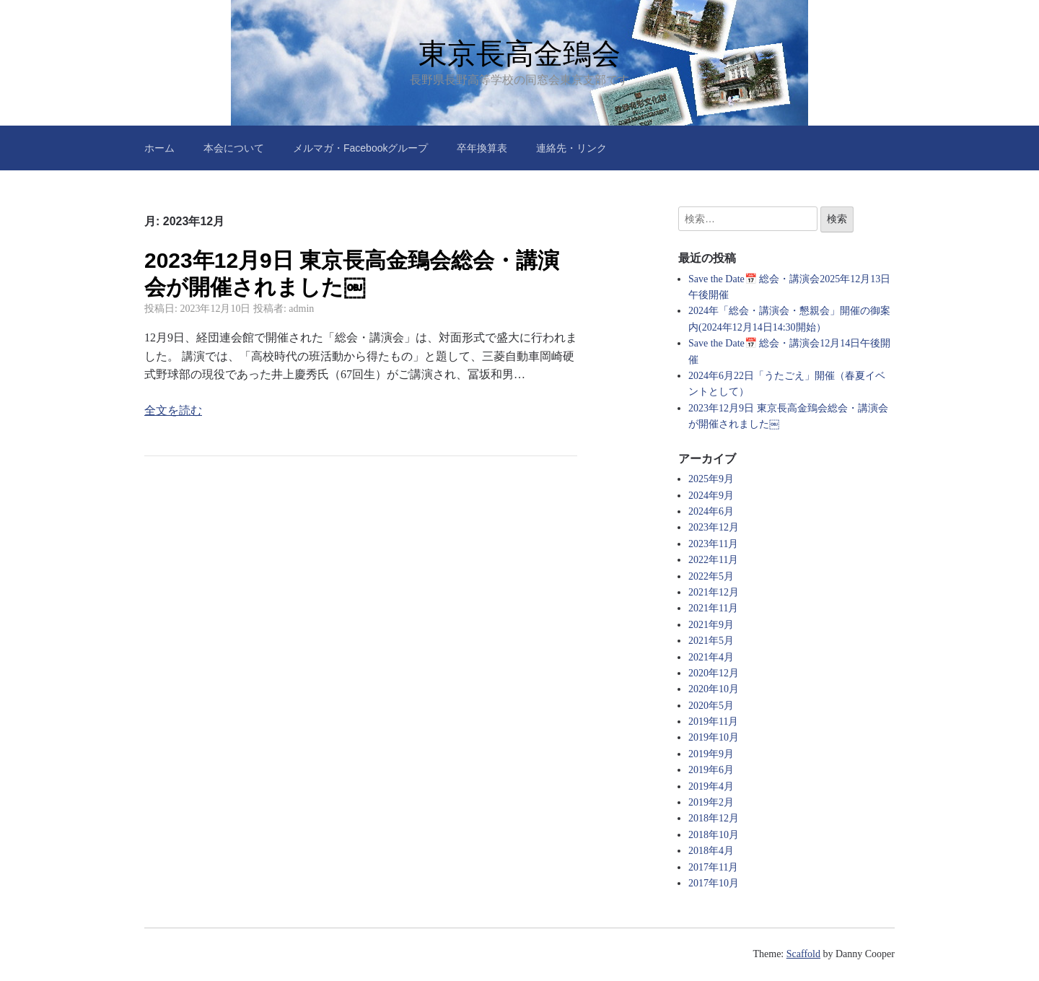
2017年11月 (713, 867)
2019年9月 (711, 754)
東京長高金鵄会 (519, 53)
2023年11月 (713, 544)
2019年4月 (711, 786)
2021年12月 (713, 592)
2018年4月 (711, 850)
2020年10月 (713, 689)
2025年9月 (711, 479)
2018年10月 (713, 834)
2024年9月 (711, 495)
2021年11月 (713, 608)
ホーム (159, 148)
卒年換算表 (482, 148)
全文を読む (173, 410)
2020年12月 (713, 673)
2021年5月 (711, 640)
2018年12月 (713, 818)
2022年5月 (711, 576)
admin (301, 308)
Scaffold (803, 954)
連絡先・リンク (571, 148)
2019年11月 (713, 721)
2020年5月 (711, 705)
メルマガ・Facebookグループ (360, 148)
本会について (233, 148)
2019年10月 (713, 737)
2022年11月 (713, 559)
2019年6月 (711, 769)
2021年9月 (711, 624)
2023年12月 (713, 527)
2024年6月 (711, 511)
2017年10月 (713, 883)
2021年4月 (711, 657)
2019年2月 (711, 802)
